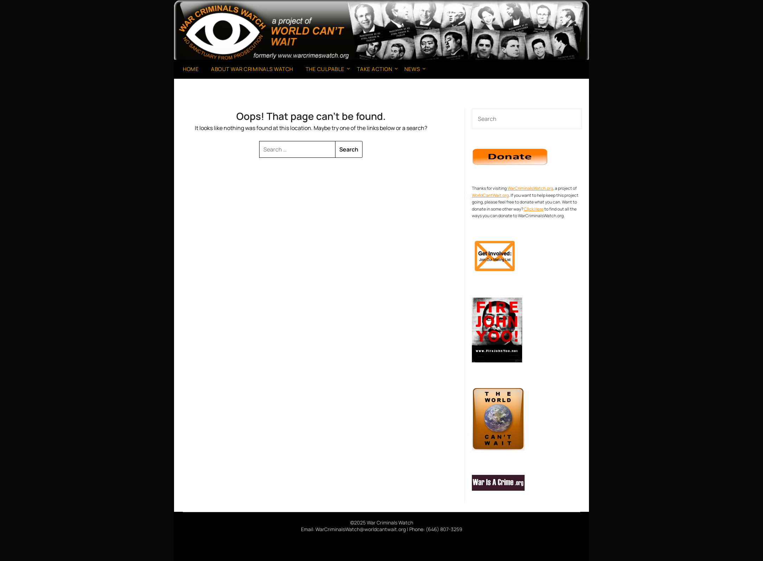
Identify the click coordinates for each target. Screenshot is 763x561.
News (412, 69)
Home (191, 69)
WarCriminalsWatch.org (530, 188)
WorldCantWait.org (490, 195)
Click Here (534, 209)
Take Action (374, 69)
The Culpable (325, 69)
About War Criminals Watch (252, 69)
